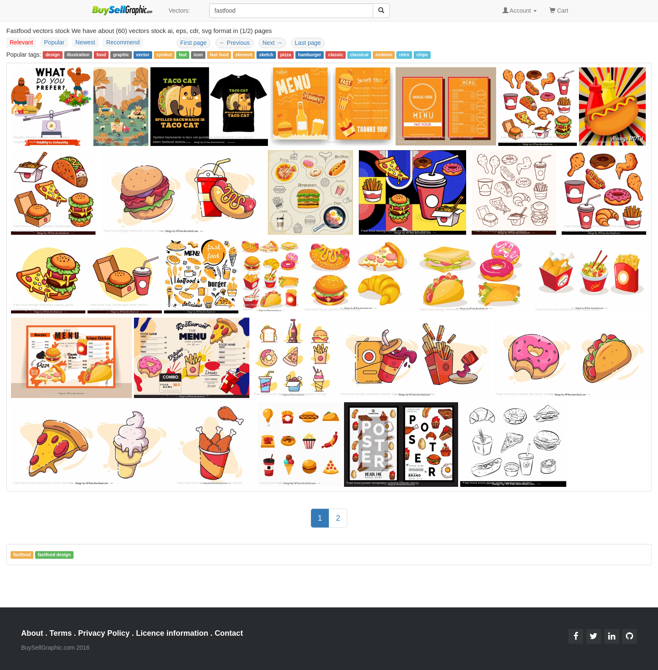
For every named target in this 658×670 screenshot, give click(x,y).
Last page (308, 42)
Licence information (172, 633)
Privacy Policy (104, 633)
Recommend (122, 42)
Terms (60, 633)
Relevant (21, 42)
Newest (86, 42)
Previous (234, 42)
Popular (54, 42)
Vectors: (179, 10)
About (32, 633)
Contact (229, 633)
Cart (558, 10)
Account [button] (519, 10)
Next (272, 42)
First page (193, 42)
